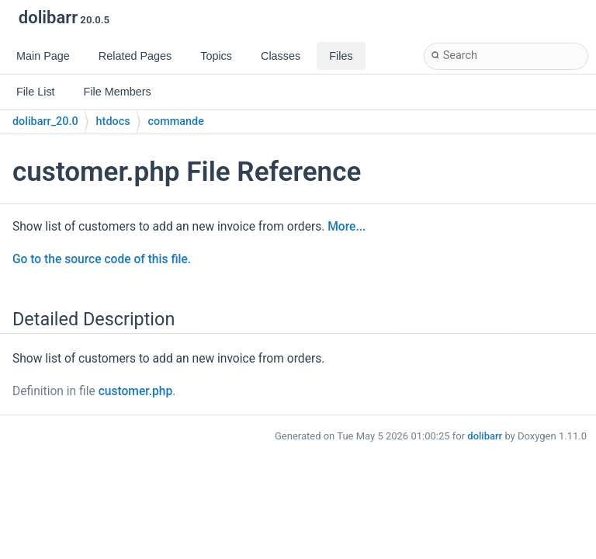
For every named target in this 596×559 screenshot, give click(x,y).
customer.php (136, 391)
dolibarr (484, 436)
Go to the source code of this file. (101, 259)
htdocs (113, 121)
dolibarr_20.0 (45, 121)
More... (346, 227)
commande (176, 121)
